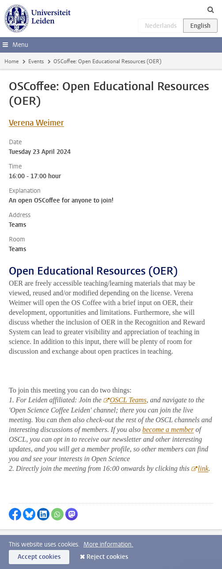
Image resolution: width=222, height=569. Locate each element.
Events (36, 61)
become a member (168, 429)
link (203, 468)
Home (11, 61)
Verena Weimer (36, 123)
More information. (108, 544)
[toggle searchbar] (210, 9)
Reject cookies (107, 557)
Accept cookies (39, 557)
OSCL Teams (128, 400)
